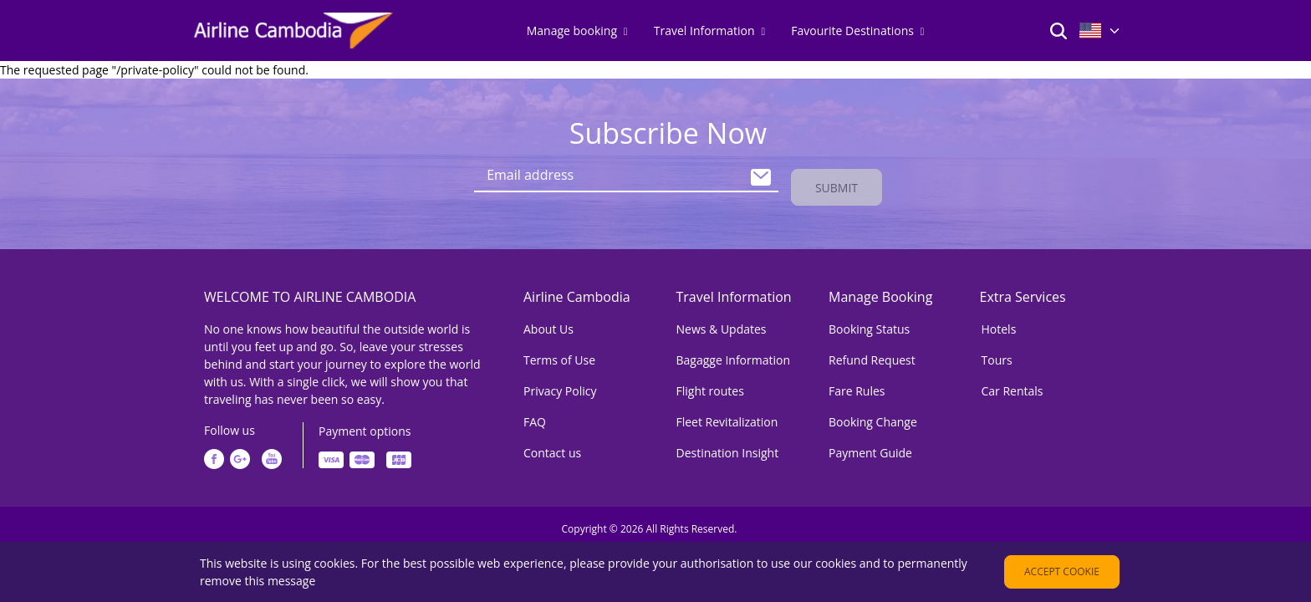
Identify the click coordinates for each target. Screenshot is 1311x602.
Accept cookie (1061, 571)
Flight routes (710, 387)
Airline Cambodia (576, 293)
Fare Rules (857, 387)
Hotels (999, 326)
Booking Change (873, 418)
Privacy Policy (559, 387)
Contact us (552, 449)
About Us (548, 326)
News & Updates (721, 326)
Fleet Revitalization (727, 418)
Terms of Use (559, 357)
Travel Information (734, 293)
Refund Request (872, 357)
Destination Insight (727, 449)
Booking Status (869, 326)
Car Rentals (1012, 387)
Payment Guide (870, 449)
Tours (997, 357)
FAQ (534, 418)
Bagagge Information (733, 357)
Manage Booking (880, 293)
